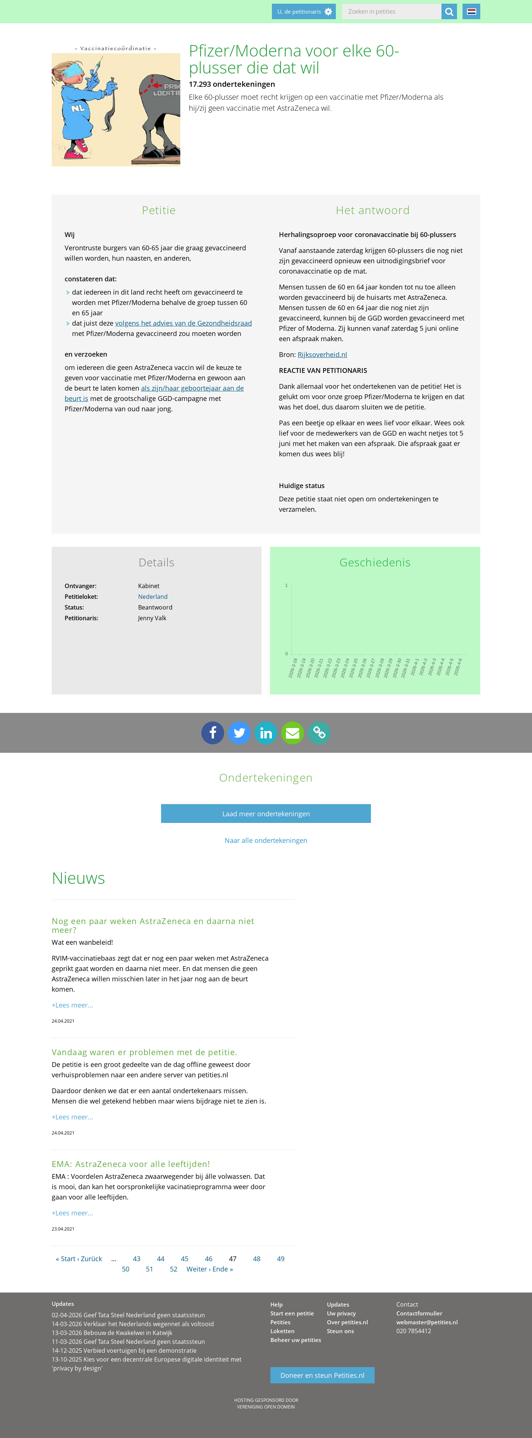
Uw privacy (341, 1313)
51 (149, 1268)
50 (125, 1268)
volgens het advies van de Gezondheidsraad (183, 323)
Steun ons (340, 1331)
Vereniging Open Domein (266, 1407)
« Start (65, 1258)
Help (276, 1304)
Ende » (222, 1268)
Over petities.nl (347, 1322)
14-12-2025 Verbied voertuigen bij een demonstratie (124, 1350)
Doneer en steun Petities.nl (322, 1375)
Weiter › (199, 1268)
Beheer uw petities (295, 1339)
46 (208, 1258)
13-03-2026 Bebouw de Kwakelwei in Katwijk (112, 1333)
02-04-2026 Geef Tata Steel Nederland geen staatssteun (128, 1315)
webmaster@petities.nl (427, 1322)
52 (173, 1268)
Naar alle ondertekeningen (266, 840)
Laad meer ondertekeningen (266, 813)
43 (136, 1258)
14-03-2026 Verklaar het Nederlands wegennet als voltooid (133, 1324)
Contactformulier (419, 1313)
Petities (280, 1322)
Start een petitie (292, 1313)
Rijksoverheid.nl (322, 354)
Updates (338, 1304)
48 (256, 1258)
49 (280, 1258)
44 (160, 1258)
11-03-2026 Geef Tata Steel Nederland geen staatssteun (128, 1342)
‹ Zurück (89, 1258)
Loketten (282, 1331)
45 (184, 1258)
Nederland (153, 597)
